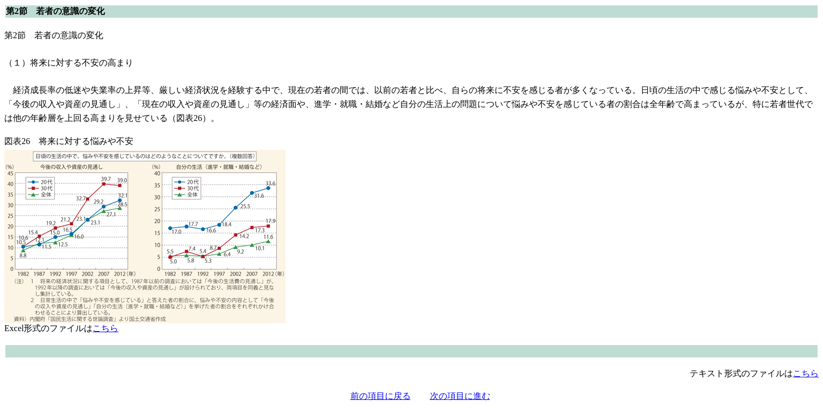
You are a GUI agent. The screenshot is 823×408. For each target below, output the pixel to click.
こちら (105, 328)
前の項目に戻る (380, 395)
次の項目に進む (460, 395)
